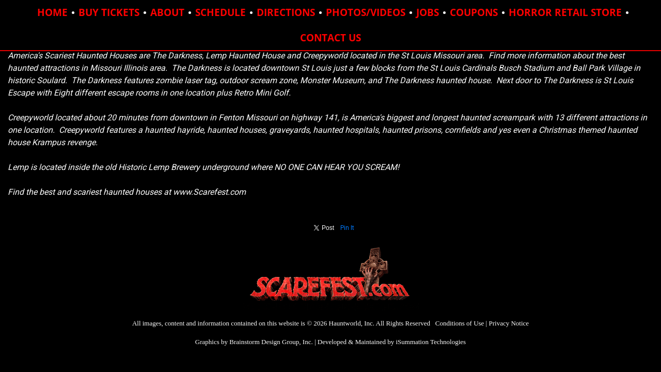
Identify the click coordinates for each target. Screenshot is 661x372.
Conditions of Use (459, 323)
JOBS (427, 12)
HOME (52, 12)
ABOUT (167, 12)
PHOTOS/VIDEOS (365, 12)
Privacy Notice (509, 323)
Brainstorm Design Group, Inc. (270, 342)
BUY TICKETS (108, 12)
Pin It (347, 227)
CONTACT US (330, 37)
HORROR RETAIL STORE (565, 12)
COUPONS (474, 12)
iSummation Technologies (431, 342)
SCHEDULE (220, 12)
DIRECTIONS (286, 12)
